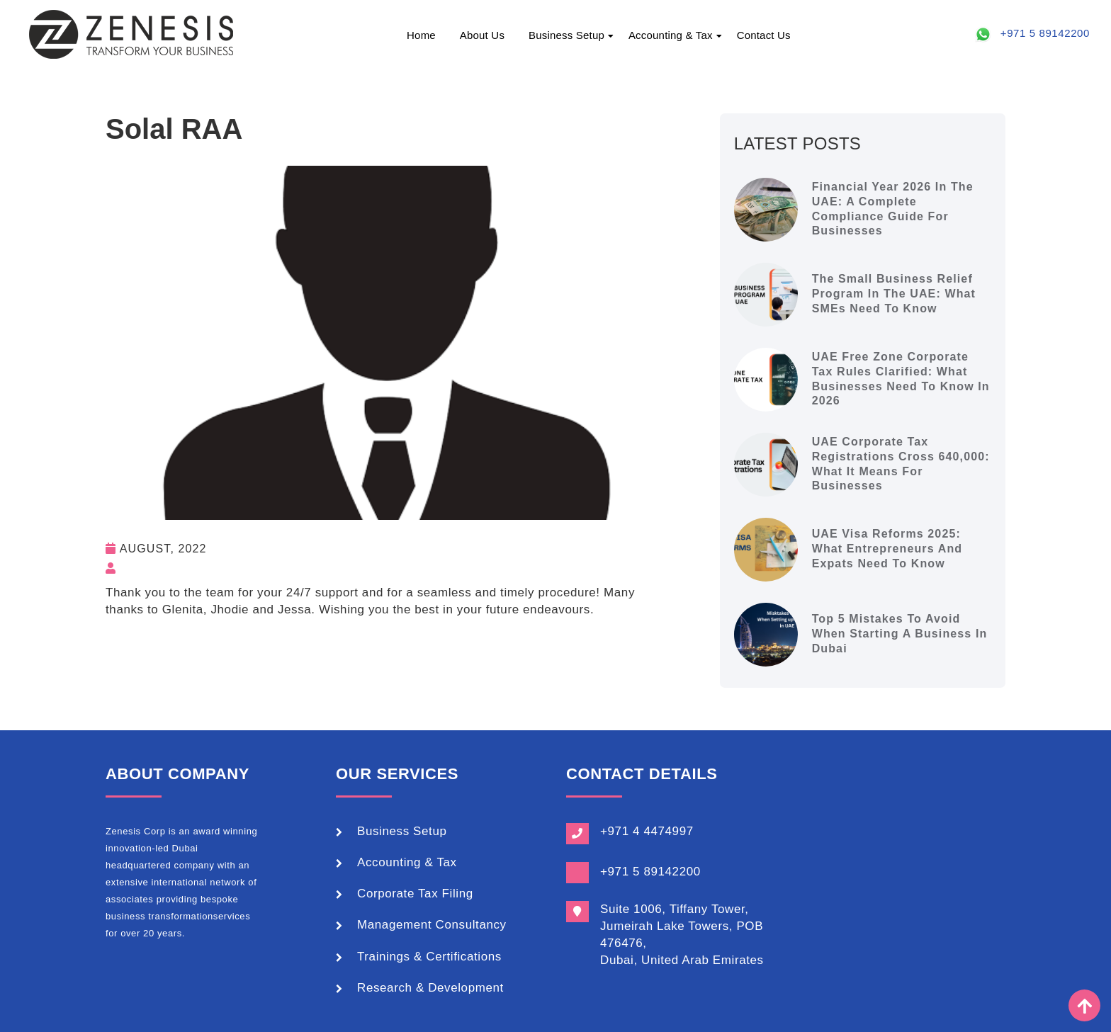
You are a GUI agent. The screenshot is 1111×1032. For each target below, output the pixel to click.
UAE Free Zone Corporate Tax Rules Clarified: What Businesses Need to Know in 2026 (901, 379)
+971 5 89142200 (1045, 33)
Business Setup (566, 35)
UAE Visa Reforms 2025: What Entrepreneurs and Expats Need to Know (887, 548)
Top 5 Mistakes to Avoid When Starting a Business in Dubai (900, 633)
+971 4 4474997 (647, 831)
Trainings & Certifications (429, 956)
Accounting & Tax (670, 35)
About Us (482, 35)
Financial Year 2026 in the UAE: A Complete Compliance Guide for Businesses (893, 209)
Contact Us (764, 35)
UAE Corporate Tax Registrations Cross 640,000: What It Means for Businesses (901, 464)
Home (421, 35)
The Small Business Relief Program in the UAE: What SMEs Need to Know (894, 293)
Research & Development (430, 987)
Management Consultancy (432, 924)
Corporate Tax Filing (415, 893)
